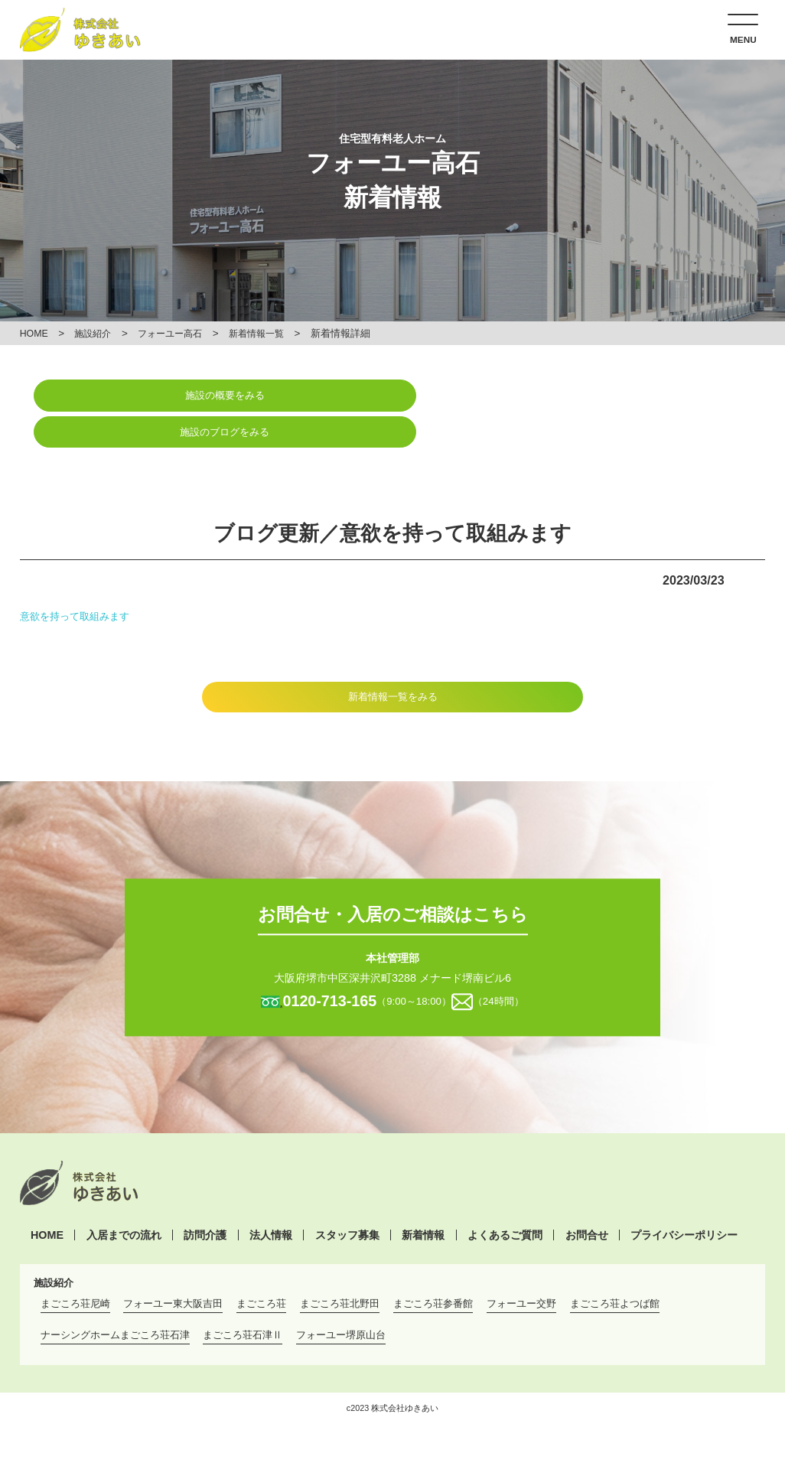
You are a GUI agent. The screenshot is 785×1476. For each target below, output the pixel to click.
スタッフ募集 (347, 1199)
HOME (35, 333)
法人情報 (270, 1199)
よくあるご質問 (504, 1199)
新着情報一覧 (269, 333)
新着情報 (423, 1199)
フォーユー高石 (178, 333)
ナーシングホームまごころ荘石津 (115, 1299)
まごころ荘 (261, 1268)
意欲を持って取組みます (79, 578)
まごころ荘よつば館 (615, 1268)
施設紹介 (97, 333)
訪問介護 (205, 1199)
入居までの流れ (123, 1199)
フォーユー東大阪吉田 (173, 1268)
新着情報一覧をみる (392, 660)
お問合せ (586, 1199)
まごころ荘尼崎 (75, 1268)
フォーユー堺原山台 (341, 1299)
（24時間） (501, 966)
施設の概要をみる (206, 396)
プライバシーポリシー (684, 1199)
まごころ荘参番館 (433, 1268)
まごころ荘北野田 (339, 1268)
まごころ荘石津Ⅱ (242, 1299)
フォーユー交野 (521, 1268)
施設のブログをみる (579, 396)
